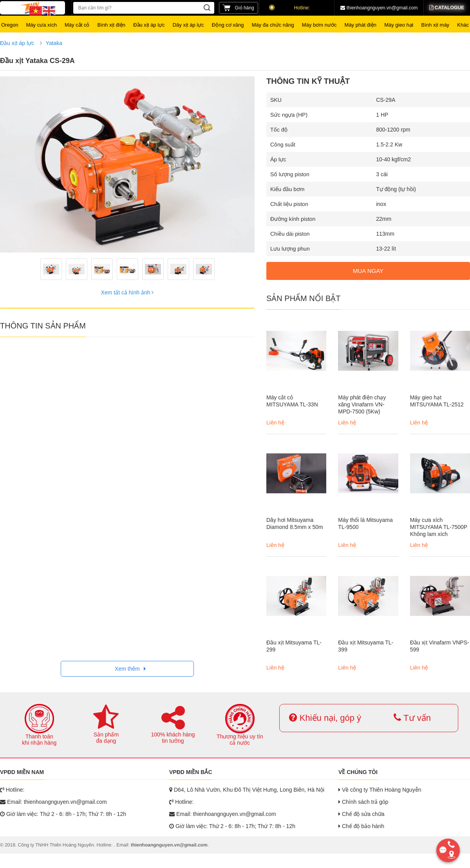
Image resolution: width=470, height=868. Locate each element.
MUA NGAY (368, 270)
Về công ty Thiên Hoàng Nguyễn (379, 790)
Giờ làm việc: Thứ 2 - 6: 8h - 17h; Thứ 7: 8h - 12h (63, 814)
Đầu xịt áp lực (17, 43)
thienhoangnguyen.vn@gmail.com (379, 8)
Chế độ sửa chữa (361, 814)
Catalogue (447, 8)
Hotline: (290, 8)
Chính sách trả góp (363, 802)
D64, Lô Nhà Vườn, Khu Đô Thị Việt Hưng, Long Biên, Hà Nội (246, 790)
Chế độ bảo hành (361, 826)
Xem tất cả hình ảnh (127, 292)
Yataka (54, 43)
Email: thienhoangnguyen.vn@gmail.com (53, 802)
